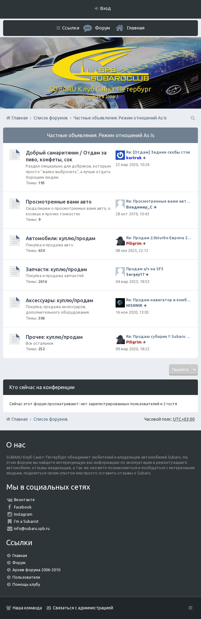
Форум (18, 562)
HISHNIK (134, 305)
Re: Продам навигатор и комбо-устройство (159, 300)
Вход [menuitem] (105, 8)
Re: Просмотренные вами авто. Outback (159, 201)
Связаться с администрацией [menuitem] (83, 607)
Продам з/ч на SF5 (144, 269)
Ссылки (70, 27)
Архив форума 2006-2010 (36, 569)
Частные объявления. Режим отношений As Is (100, 135)
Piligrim (134, 243)
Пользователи (26, 577)
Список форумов (51, 419)
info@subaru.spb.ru (32, 528)
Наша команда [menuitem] (27, 607)
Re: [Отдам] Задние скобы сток (158, 152)
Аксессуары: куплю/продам (59, 300)
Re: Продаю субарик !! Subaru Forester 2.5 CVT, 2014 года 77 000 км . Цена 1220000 (159, 336)
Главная (135, 27)
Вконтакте (24, 499)
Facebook (23, 507)
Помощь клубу (26, 584)
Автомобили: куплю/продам (60, 238)
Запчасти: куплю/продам (56, 269)
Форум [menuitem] (102, 27)
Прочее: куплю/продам (54, 337)
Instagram (23, 514)
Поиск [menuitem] (192, 118)
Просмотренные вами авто (59, 201)
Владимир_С (139, 207)
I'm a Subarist (26, 521)
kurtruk (134, 157)
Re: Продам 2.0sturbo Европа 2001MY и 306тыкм (159, 237)
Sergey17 (135, 274)
